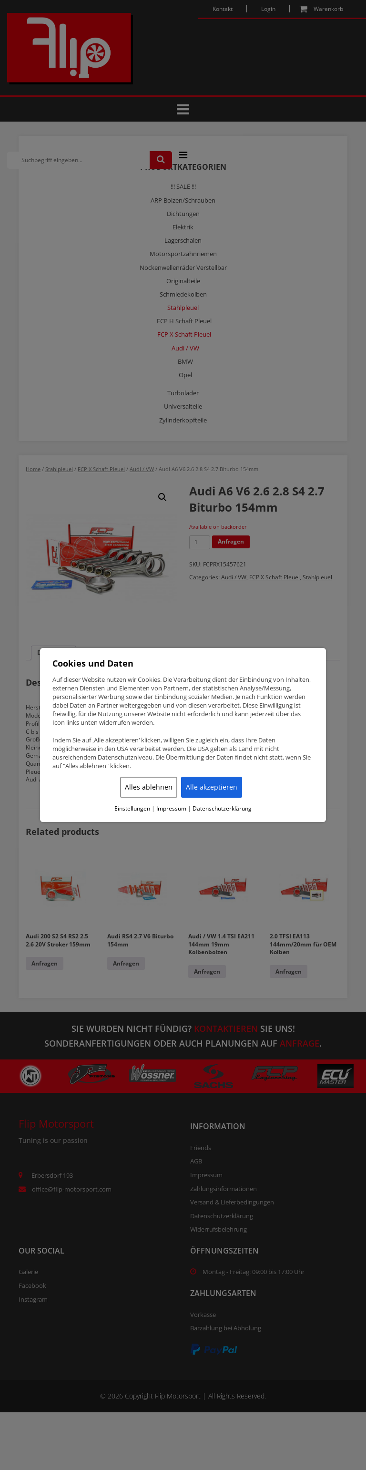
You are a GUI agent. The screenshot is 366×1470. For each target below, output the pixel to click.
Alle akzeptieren (211, 787)
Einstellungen (132, 808)
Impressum (171, 808)
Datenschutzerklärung (222, 808)
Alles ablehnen (149, 787)
